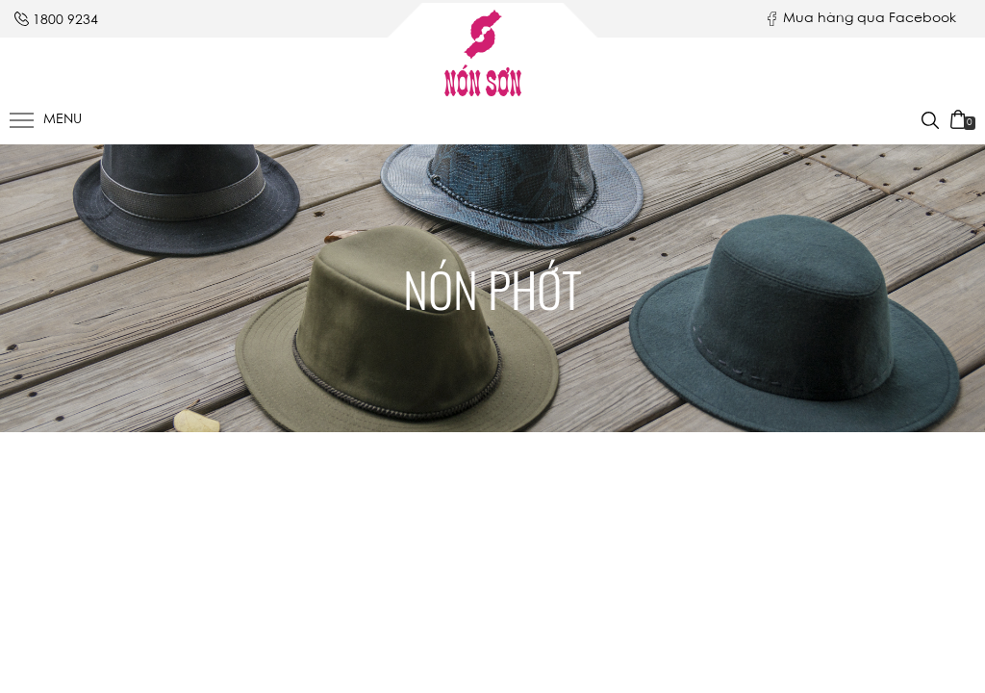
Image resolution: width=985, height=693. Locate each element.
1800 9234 (65, 21)
